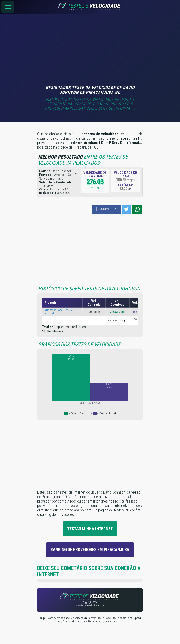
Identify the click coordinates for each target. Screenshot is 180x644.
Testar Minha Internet (90, 528)
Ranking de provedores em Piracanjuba (90, 549)
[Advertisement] (90, 50)
